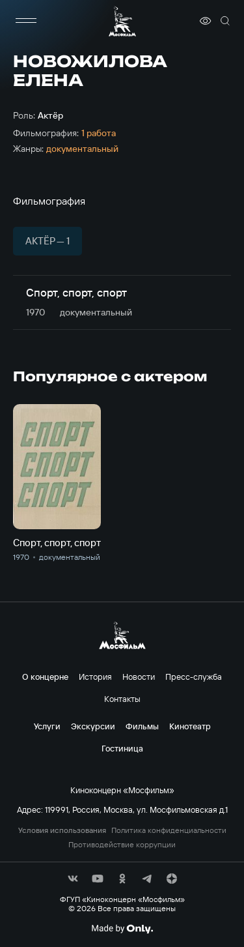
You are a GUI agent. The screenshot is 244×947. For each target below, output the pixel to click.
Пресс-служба (193, 676)
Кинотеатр (190, 726)
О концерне (45, 676)
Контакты (122, 698)
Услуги (47, 726)
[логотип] (122, 21)
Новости (138, 676)
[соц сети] (73, 878)
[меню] (26, 21)
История (95, 676)
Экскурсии (93, 726)
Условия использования (62, 830)
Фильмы (142, 726)
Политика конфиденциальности (168, 830)
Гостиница (122, 748)
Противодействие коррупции (122, 844)
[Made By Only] (122, 929)
